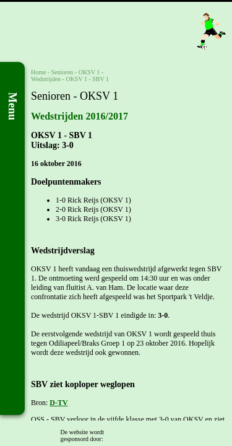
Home (38, 72)
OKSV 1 (89, 72)
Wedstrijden (46, 79)
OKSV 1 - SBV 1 (87, 79)
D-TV (58, 402)
